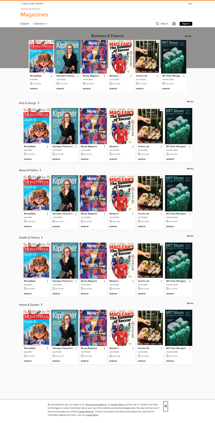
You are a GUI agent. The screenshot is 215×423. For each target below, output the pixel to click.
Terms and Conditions (96, 404)
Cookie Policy (91, 415)
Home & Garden (31, 305)
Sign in (185, 23)
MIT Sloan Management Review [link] (172, 76)
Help (190, 4)
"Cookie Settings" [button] (85, 411)
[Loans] (174, 24)
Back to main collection (32, 3)
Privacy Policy (117, 404)
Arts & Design (29, 103)
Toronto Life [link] (141, 76)
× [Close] (165, 406)
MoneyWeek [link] (36, 76)
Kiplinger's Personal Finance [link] (66, 76)
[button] (161, 24)
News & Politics (30, 170)
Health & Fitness (31, 238)
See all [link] (188, 36)
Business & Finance (107, 36)
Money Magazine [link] (91, 76)
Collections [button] (40, 23)
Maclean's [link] (114, 76)
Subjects (24, 23)
